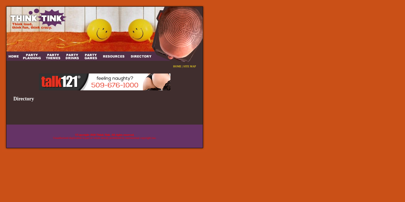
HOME (177, 66)
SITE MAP (189, 66)
